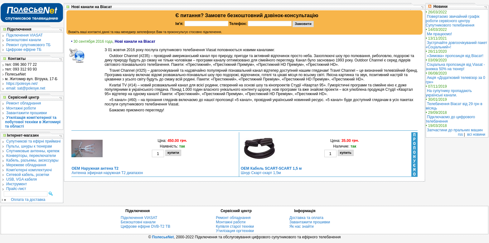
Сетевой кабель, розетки (27, 175)
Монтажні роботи (21, 108)
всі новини (476, 134)
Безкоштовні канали (23, 40)
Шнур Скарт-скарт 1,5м (271, 170)
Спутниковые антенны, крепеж (33, 151)
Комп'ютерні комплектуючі (29, 170)
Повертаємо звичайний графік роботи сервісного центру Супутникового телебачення (452, 20)
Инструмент (16, 184)
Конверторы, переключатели (31, 155)
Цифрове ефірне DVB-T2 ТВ (145, 226)
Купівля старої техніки (235, 226)
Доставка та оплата (306, 218)
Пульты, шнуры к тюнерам (29, 146)
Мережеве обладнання (26, 165)
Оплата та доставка (28, 199)
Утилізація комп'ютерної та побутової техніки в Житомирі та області (33, 122)
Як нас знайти (301, 226)
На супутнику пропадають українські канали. (449, 93)
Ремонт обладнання (23, 103)
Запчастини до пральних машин (455, 130)
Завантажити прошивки (26, 113)
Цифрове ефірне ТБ (23, 49)
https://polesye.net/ (22, 83)
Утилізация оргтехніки (235, 231)
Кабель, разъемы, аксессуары (32, 160)
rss (460, 134)
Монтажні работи (230, 222)
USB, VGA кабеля (21, 179)
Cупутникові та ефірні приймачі (33, 141)
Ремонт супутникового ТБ (28, 45)
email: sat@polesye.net (25, 88)
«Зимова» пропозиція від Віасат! (455, 56)
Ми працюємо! (439, 34)
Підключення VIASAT (24, 35)
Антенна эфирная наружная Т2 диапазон (107, 170)
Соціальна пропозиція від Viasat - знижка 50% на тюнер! (455, 66)
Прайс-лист (16, 189)
